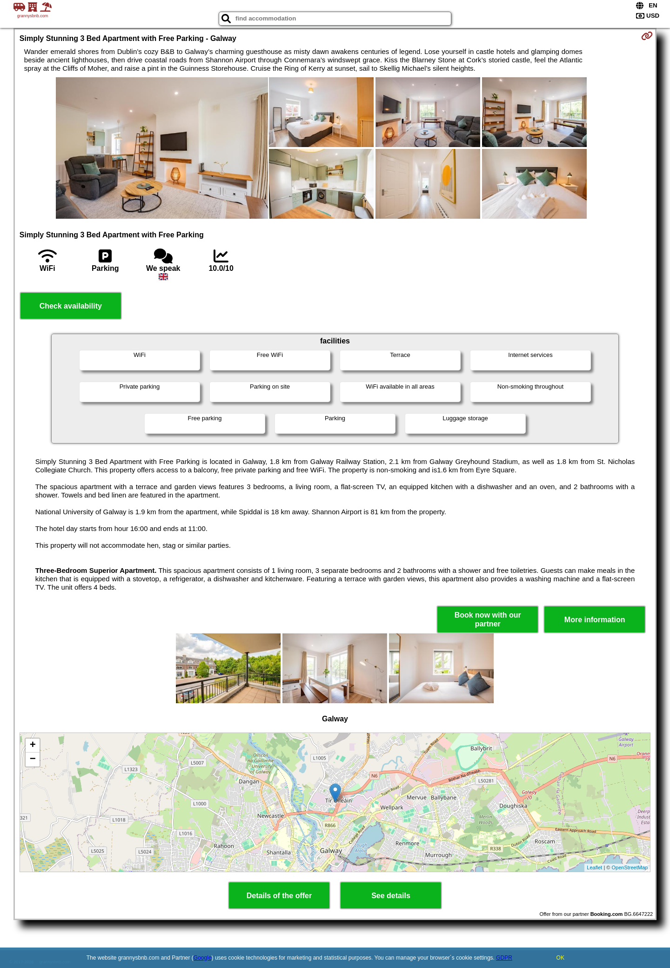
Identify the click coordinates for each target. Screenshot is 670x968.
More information (594, 620)
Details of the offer (279, 896)
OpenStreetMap (630, 867)
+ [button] (33, 746)
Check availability (71, 306)
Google (203, 958)
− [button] (33, 759)
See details (390, 896)
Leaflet (594, 867)
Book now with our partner (488, 619)
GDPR (504, 958)
